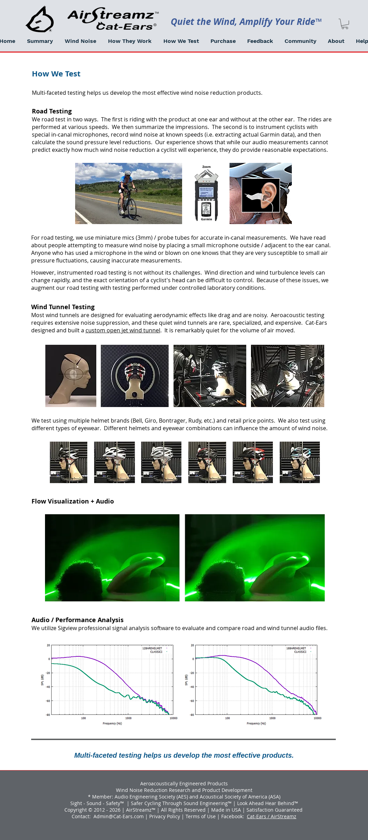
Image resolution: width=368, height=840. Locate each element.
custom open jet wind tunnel (123, 330)
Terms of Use (201, 816)
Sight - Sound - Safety (95, 803)
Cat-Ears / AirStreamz (271, 816)
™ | (125, 803)
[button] (80, 41)
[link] (345, 24)
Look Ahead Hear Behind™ (267, 803)
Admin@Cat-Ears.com (118, 816)
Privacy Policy (164, 816)
